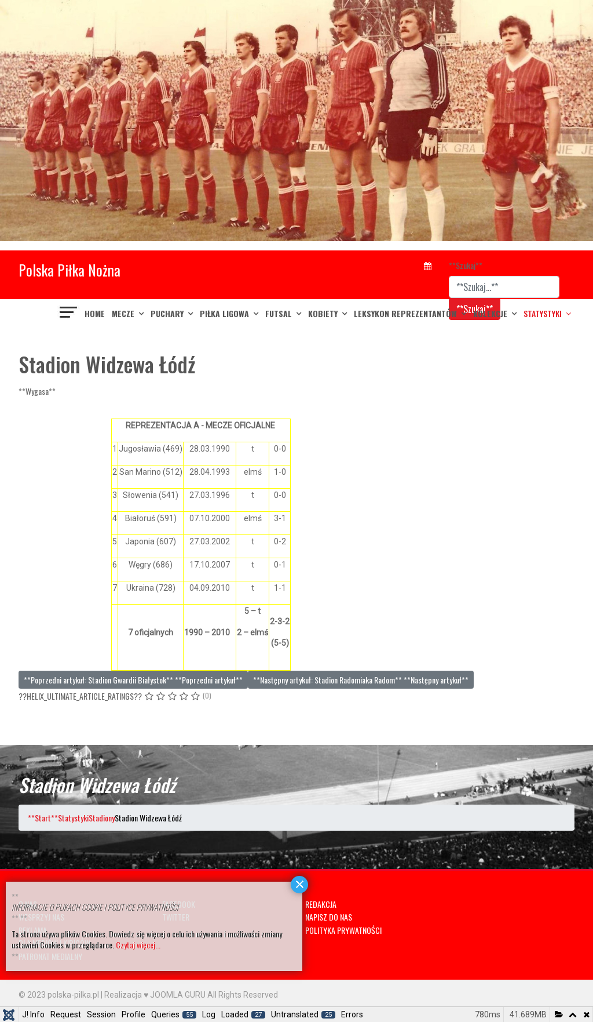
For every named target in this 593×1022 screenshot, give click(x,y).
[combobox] (504, 287)
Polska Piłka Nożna (69, 270)
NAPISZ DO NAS (328, 917)
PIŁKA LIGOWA (224, 313)
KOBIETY (323, 313)
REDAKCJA (320, 904)
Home (95, 313)
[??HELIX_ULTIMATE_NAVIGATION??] (69, 313)
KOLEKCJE (490, 313)
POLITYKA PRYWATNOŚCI (343, 930)
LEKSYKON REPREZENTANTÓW (405, 313)
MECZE (123, 313)
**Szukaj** (465, 265)
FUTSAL (278, 313)
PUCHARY (167, 313)
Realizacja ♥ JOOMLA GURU (155, 994)
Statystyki (543, 313)
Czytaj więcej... (138, 945)
